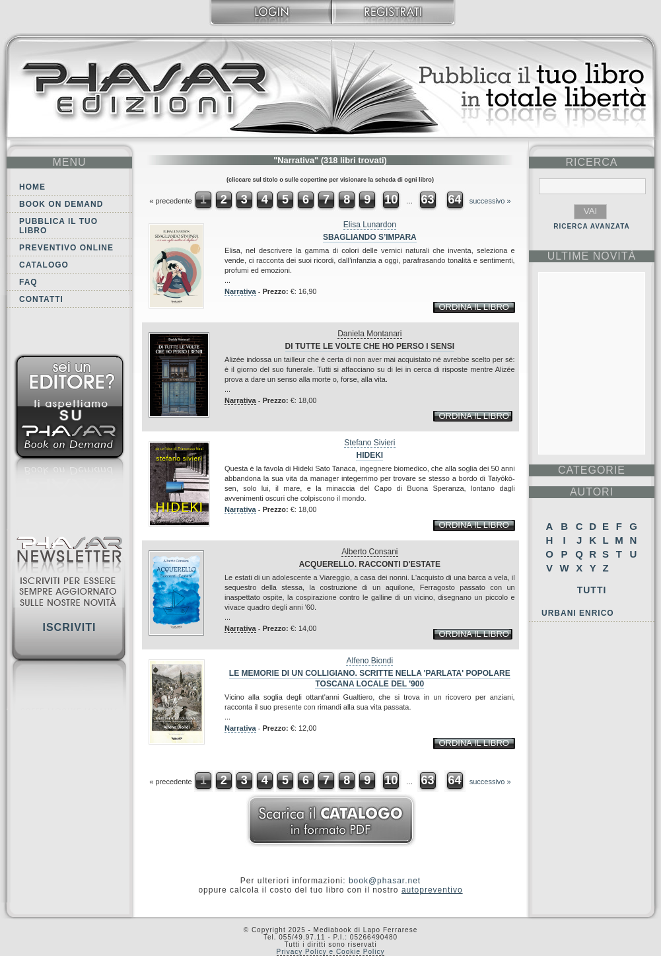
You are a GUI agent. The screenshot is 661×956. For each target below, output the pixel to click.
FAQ (28, 282)
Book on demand (61, 204)
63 (427, 199)
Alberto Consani (369, 551)
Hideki (369, 455)
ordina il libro (473, 307)
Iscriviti (69, 627)
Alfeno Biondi (369, 660)
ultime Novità (592, 256)
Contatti (41, 299)
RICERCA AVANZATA (591, 226)
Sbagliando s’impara (370, 237)
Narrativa (240, 291)
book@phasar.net (385, 880)
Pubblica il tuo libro (58, 226)
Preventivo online (66, 247)
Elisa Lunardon (369, 224)
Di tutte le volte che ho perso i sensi (369, 346)
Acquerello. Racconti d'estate (369, 564)
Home (32, 187)
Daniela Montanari (369, 333)
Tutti (592, 590)
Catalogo (44, 265)
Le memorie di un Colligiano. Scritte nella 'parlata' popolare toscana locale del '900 (369, 678)
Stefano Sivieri (369, 442)
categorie (591, 470)
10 (391, 199)
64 (455, 199)
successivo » (490, 201)
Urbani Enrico (577, 613)
